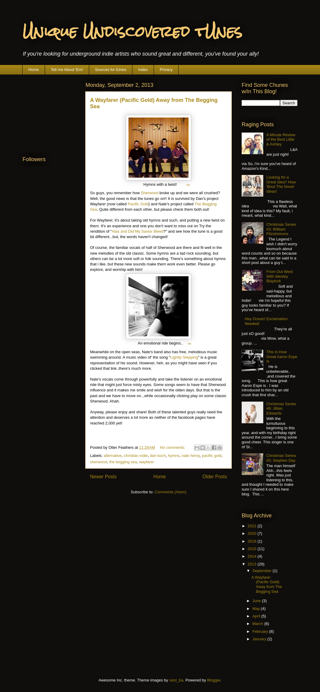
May (256, 608)
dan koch (158, 455)
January (259, 639)
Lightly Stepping (184, 357)
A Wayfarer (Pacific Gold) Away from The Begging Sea (266, 584)
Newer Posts (103, 476)
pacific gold (212, 455)
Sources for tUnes (110, 69)
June (257, 601)
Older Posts (215, 476)
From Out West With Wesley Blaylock (279, 276)
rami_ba (176, 680)
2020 (253, 533)
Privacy (166, 69)
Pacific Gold (138, 204)
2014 (253, 556)
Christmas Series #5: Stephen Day (281, 458)
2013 (253, 564)
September (262, 570)
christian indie (136, 455)
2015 (253, 549)
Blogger (213, 680)
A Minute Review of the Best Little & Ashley (280, 139)
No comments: (173, 447)
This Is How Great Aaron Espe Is (281, 356)
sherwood (98, 462)
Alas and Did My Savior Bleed (138, 231)
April (256, 616)
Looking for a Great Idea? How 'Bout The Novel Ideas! (281, 184)
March (258, 623)
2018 (253, 541)
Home (34, 69)
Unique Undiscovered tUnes (132, 31)
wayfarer (146, 462)
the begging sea (123, 462)
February (260, 631)
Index (143, 69)
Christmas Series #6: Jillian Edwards (281, 408)
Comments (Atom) (170, 492)
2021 (253, 526)
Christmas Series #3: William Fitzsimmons (281, 229)
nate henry (191, 455)
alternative (113, 455)
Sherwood (149, 193)
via (188, 184)
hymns (174, 455)
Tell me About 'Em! (67, 69)
